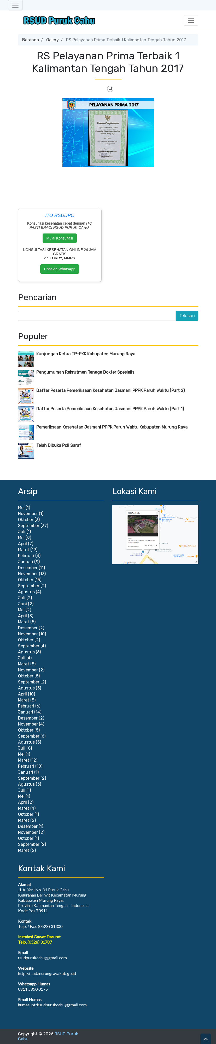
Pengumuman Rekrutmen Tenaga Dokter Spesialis (85, 372)
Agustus (26, 591)
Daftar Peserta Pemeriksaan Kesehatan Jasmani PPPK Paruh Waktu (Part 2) (110, 390)
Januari (25, 561)
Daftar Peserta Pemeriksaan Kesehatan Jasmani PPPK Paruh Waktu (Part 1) (110, 408)
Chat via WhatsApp (59, 269)
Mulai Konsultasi (59, 238)
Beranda (30, 39)
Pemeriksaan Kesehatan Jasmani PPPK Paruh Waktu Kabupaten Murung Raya (112, 427)
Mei (21, 507)
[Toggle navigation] (15, 5)
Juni (22, 603)
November (28, 513)
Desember (28, 567)
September (28, 525)
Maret (23, 549)
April (22, 543)
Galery (52, 39)
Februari (26, 555)
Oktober (25, 519)
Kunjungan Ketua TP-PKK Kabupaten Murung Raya (85, 353)
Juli (21, 531)
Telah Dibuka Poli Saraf (58, 445)
